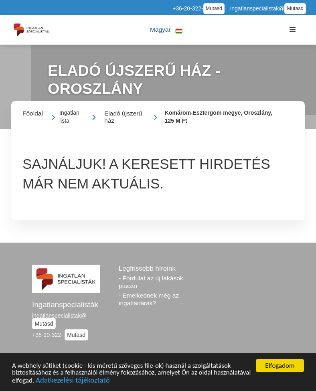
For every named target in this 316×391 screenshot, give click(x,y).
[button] (166, 29)
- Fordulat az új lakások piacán (151, 282)
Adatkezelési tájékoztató (72, 381)
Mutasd (214, 8)
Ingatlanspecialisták (65, 304)
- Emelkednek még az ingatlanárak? (149, 299)
